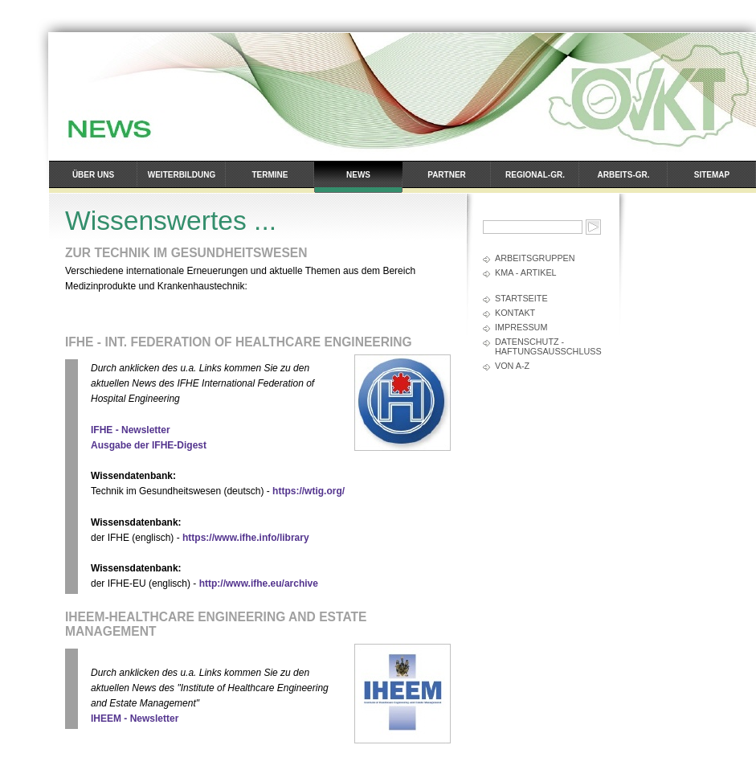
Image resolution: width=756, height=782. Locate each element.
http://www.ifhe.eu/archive (258, 583)
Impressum (521, 327)
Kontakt (515, 312)
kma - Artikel (526, 272)
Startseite (521, 298)
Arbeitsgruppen (535, 258)
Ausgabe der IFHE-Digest (148, 445)
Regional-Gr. (535, 174)
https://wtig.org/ (308, 491)
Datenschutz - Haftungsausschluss (548, 346)
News (358, 174)
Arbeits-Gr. (624, 174)
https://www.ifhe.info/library (245, 537)
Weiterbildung (181, 174)
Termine (270, 174)
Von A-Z (512, 366)
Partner (446, 174)
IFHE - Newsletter (130, 430)
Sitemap (711, 174)
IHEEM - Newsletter (134, 718)
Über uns (93, 174)
